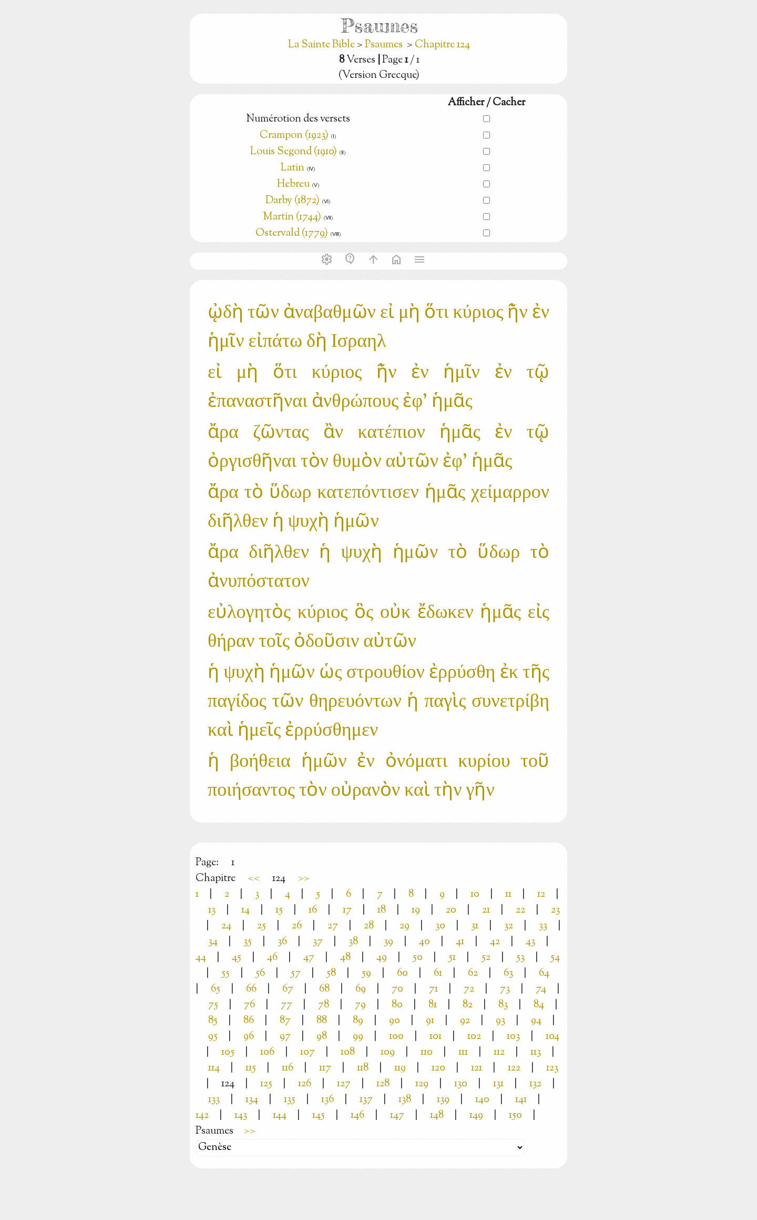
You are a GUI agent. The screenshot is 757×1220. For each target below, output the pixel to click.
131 (498, 1084)
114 (214, 1068)
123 (552, 1068)
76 (249, 1005)
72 (469, 989)
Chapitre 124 (442, 45)
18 (381, 910)
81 (432, 1005)
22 (520, 910)
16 (313, 910)
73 (505, 989)
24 (226, 926)
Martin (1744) (292, 217)
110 (427, 1052)
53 (520, 957)
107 (307, 1052)
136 (327, 1099)
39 (388, 941)
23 (555, 910)
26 (297, 926)
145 (318, 1115)
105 (227, 1052)
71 (433, 989)
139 (443, 1099)
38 (353, 941)
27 (333, 926)
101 (435, 1036)
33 (543, 926)
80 (397, 1005)
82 (468, 1005)
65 (215, 989)
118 (363, 1068)
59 (366, 973)
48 (345, 957)
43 (530, 941)
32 (508, 926)
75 (213, 1005)
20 (451, 910)
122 (514, 1068)
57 (296, 973)
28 (369, 926)
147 (397, 1115)
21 (486, 910)
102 (474, 1036)
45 (236, 957)
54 (555, 957)
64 (544, 973)
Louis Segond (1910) (293, 151)
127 (344, 1084)
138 (404, 1099)
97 (285, 1036)
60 (402, 973)
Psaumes (384, 45)
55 (225, 973)
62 (473, 973)
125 (266, 1084)
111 (463, 1052)
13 (212, 910)
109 (388, 1052)
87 (285, 1020)
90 (394, 1020)
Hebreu (293, 184)
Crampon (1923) (294, 135)
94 (536, 1020)
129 (421, 1084)
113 (535, 1052)
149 (476, 1115)
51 (452, 957)
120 (438, 1068)
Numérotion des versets (298, 119)
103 (513, 1036)
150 (515, 1115)
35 (247, 941)
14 (245, 910)
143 (240, 1115)
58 (331, 973)
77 (286, 1005)
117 (325, 1068)
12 (541, 894)
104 (552, 1036)
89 (358, 1020)
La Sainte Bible (322, 45)
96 (248, 1036)
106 (267, 1052)
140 (482, 1099)
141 (521, 1099)
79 (360, 1005)
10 (474, 894)
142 (202, 1115)
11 (508, 894)
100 (396, 1036)
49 (381, 957)
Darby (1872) (292, 200)
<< (254, 878)
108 (348, 1052)
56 (260, 973)
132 (535, 1084)
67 (287, 989)
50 (418, 957)
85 (213, 1020)
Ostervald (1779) (291, 233)
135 (289, 1099)
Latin (292, 168)
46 (272, 957)
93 (500, 1020)
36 (282, 941)
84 (539, 1005)
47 (308, 957)
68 (324, 989)
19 (416, 910)
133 (214, 1099)
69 (360, 989)
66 (251, 989)
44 (201, 957)
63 (508, 973)
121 (476, 1068)
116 (287, 1068)
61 (438, 973)
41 (460, 941)
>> (304, 878)
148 (437, 1115)
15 (279, 910)
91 (430, 1020)
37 (318, 941)
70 (397, 989)
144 (280, 1115)
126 (304, 1084)
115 (250, 1068)
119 (400, 1068)
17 (347, 910)
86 (248, 1020)
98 (321, 1036)
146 (357, 1115)
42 (495, 941)
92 (465, 1020)
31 (474, 926)
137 (366, 1099)
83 (503, 1005)
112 (499, 1052)
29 (405, 926)
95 (213, 1036)
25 (261, 926)
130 (460, 1084)
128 (383, 1084)
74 (541, 989)
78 (323, 1005)
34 (213, 941)
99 (358, 1036)
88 (321, 1020)
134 (251, 1099)
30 (440, 926)
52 (486, 957)
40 (424, 941)
